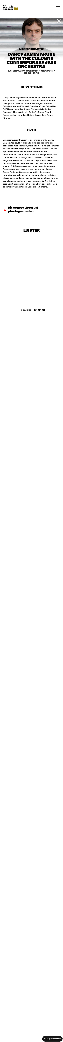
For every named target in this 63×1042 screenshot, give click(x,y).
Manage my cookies (52, 1039)
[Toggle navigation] (58, 7)
